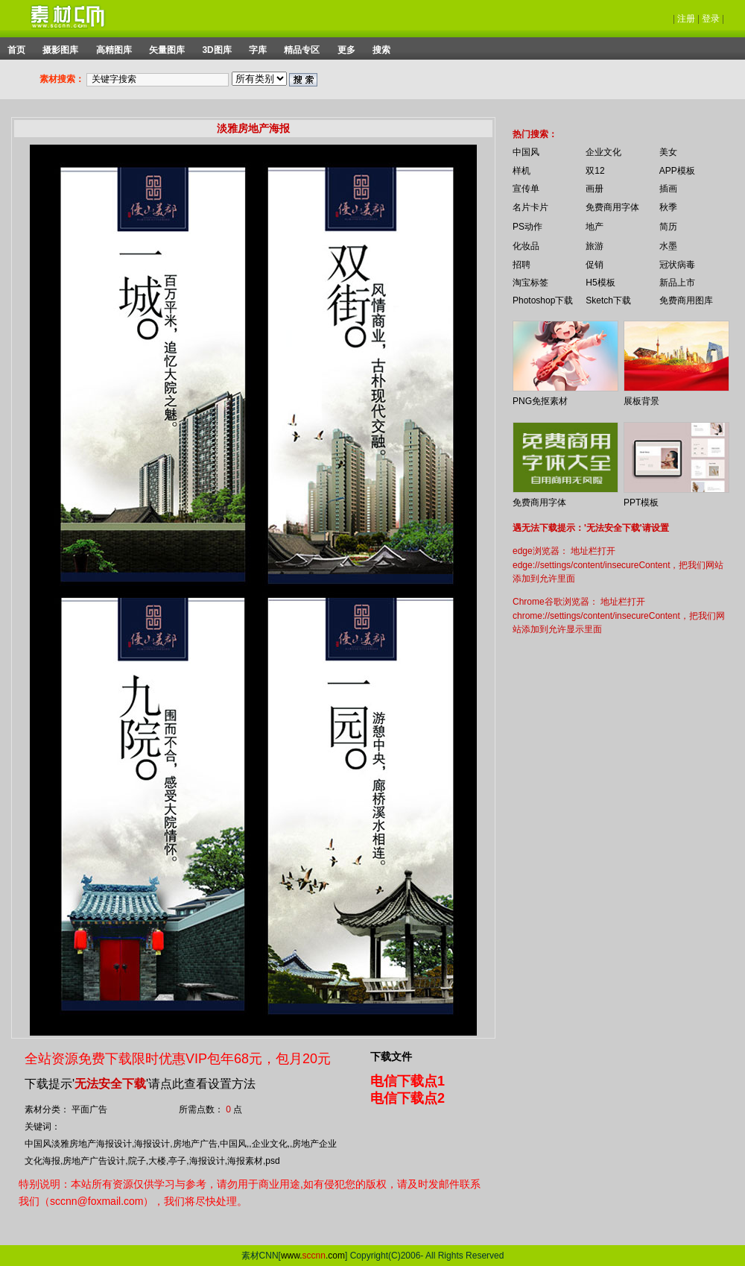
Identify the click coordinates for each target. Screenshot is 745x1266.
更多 (346, 50)
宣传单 (526, 188)
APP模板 (677, 171)
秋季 (668, 207)
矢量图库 (167, 50)
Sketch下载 (608, 300)
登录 (711, 18)
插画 (668, 188)
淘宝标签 (530, 282)
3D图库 (216, 50)
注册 (686, 18)
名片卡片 (530, 207)
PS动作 (527, 226)
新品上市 (677, 282)
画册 (594, 188)
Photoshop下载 (543, 300)
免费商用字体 (612, 207)
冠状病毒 (677, 264)
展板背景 (641, 401)
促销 (594, 264)
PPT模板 (641, 502)
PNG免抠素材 (540, 401)
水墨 (668, 246)
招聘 (521, 264)
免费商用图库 (686, 300)
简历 (668, 226)
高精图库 (114, 50)
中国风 (526, 152)
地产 (594, 226)
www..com (313, 1255)
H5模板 (600, 282)
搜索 (381, 50)
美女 (668, 152)
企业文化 (603, 152)
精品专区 (302, 50)
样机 (521, 171)
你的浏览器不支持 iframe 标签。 (502, 121)
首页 (16, 50)
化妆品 (526, 246)
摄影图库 (60, 50)
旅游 (594, 246)
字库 (258, 50)
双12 (595, 171)
